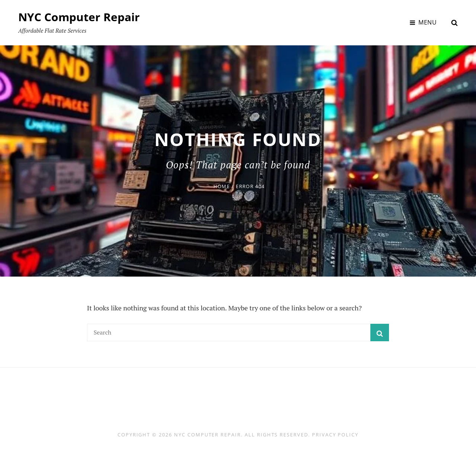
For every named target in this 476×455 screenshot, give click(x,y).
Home (221, 186)
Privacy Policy (335, 434)
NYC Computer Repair (79, 17)
